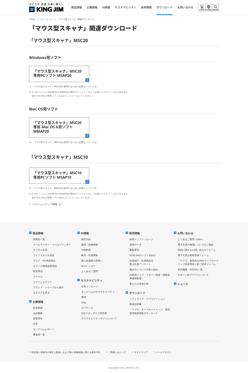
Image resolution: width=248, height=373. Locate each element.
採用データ (135, 243)
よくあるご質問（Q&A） (191, 238)
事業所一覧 (39, 333)
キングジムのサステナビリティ (98, 291)
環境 (83, 296)
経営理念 (38, 317)
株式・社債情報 (89, 254)
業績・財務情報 (89, 243)
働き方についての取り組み (144, 269)
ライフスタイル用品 (43, 254)
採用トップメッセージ (141, 238)
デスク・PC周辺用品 (44, 259)
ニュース (182, 283)
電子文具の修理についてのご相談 (195, 243)
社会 (83, 301)
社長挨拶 (38, 307)
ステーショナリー (42, 281)
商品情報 (38, 232)
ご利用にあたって (117, 351)
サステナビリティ (91, 279)
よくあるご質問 (89, 270)
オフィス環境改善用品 (45, 265)
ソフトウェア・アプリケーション (147, 298)
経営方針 (86, 238)
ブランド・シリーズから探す (48, 286)
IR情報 (85, 232)
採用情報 (134, 232)
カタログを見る (41, 292)
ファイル (38, 276)
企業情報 (38, 301)
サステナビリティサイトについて (99, 317)
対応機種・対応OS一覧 (190, 269)
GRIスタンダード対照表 (94, 312)
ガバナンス (87, 307)
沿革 (35, 323)
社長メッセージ (89, 285)
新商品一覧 (39, 238)
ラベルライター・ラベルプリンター (52, 243)
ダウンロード (137, 292)
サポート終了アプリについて (193, 274)
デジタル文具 (40, 249)
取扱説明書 (135, 303)
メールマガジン (163, 351)
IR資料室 (86, 249)
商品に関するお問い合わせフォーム (197, 249)
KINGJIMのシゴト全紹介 (143, 254)
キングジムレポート (43, 328)
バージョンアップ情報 (45, 203)
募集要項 (134, 249)
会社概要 (38, 312)
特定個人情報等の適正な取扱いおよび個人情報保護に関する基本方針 (66, 351)
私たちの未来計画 (139, 283)
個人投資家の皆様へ (92, 259)
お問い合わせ (185, 232)
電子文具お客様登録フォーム (193, 254)
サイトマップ (141, 351)
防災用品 (38, 270)
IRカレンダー (88, 265)
